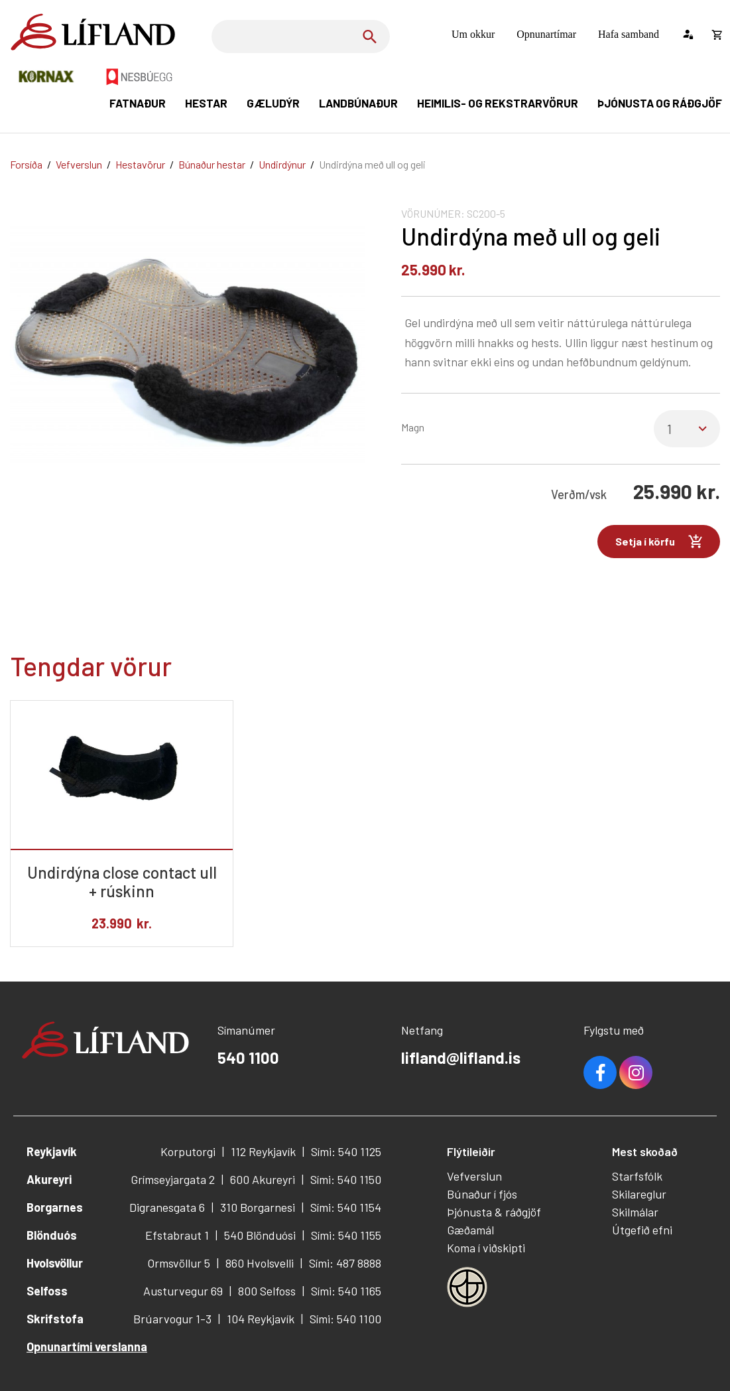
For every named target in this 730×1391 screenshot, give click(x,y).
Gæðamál (470, 1229)
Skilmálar (635, 1212)
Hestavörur (140, 164)
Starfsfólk (637, 1176)
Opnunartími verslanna (87, 1346)
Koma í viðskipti (486, 1247)
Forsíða (26, 164)
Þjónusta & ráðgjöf (494, 1212)
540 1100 (248, 1057)
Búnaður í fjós (482, 1194)
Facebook (600, 1072)
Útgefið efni (642, 1229)
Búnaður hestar (211, 164)
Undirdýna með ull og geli (372, 164)
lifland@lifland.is (460, 1057)
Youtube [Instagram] (635, 1072)
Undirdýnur (282, 164)
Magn (412, 427)
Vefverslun (79, 164)
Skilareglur (639, 1194)
